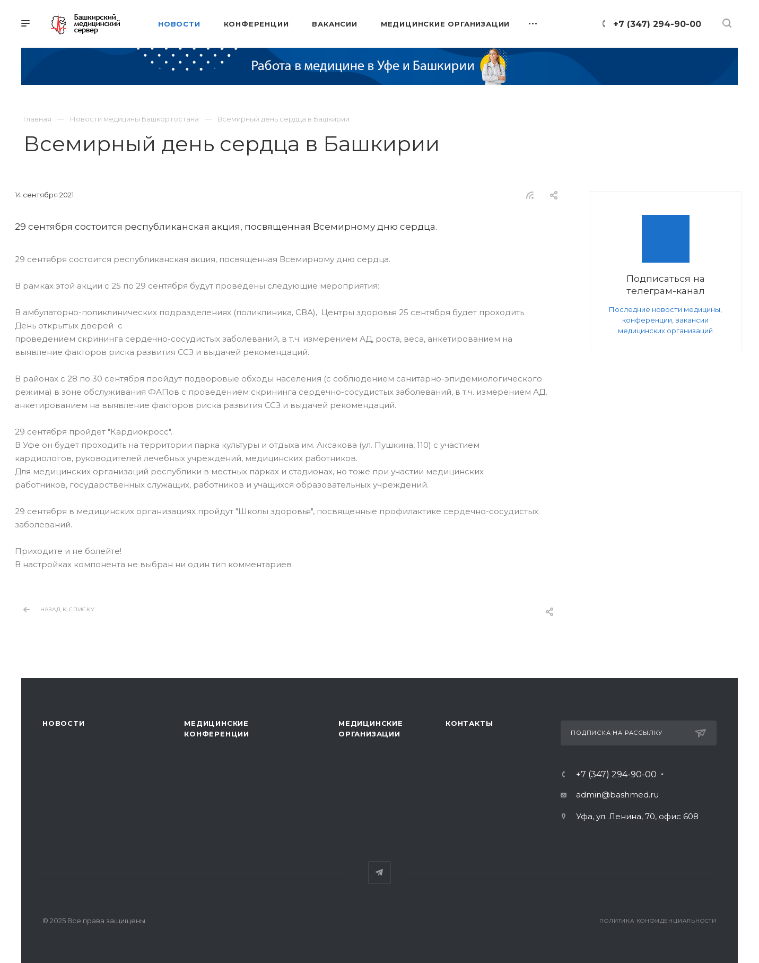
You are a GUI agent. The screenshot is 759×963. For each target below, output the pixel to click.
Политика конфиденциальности (658, 920)
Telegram (379, 872)
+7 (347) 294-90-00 (657, 24)
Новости (63, 723)
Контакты (469, 723)
